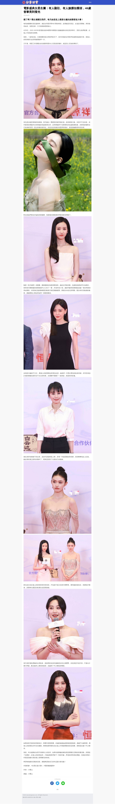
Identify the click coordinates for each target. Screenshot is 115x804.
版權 (40, 797)
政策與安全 (30, 797)
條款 (34, 797)
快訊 (90, 2)
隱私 (37, 797)
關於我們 (25, 797)
